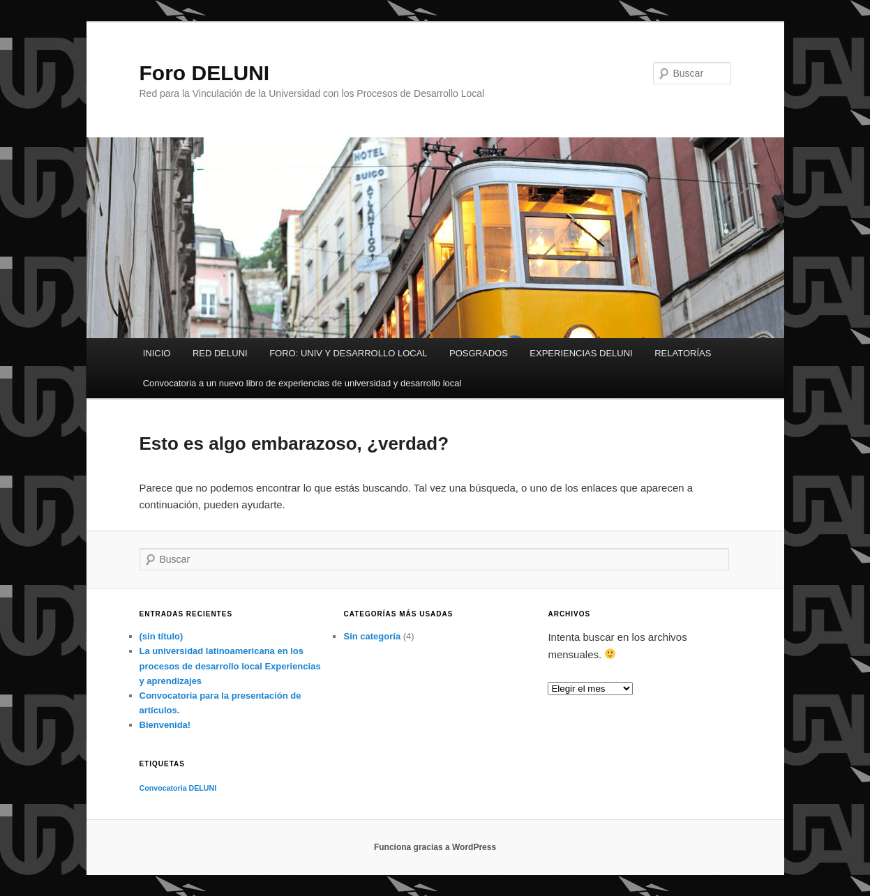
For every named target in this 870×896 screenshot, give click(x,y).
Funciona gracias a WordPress (435, 847)
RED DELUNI (220, 353)
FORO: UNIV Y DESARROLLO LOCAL (348, 353)
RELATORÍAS (682, 353)
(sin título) (161, 636)
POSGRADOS (478, 353)
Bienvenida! (165, 725)
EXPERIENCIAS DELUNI (581, 353)
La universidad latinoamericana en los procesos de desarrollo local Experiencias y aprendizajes (230, 665)
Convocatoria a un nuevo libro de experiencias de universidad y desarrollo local (302, 383)
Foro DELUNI (205, 72)
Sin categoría (371, 636)
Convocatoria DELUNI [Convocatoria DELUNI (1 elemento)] (178, 788)
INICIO (157, 353)
